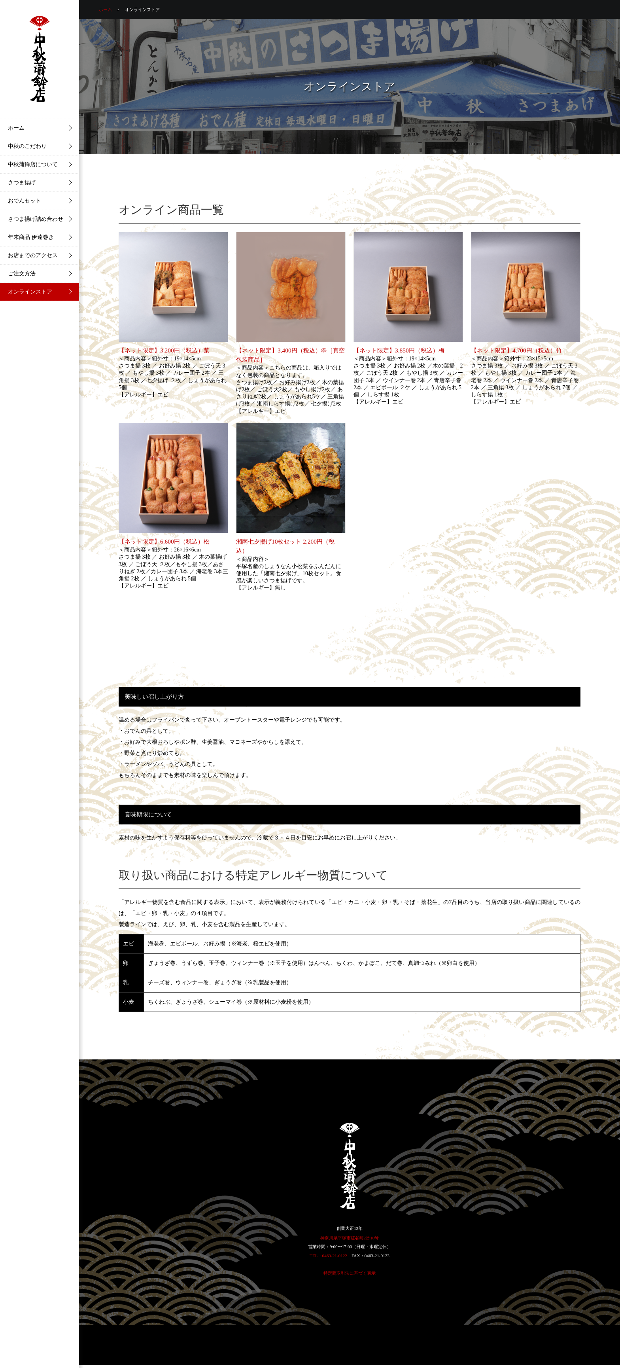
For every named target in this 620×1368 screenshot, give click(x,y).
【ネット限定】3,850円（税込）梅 (398, 350)
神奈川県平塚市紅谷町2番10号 (349, 1237)
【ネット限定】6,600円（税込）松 (164, 541)
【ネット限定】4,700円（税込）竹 (516, 350)
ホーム (105, 9)
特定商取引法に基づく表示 (349, 1273)
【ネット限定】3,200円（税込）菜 (164, 350)
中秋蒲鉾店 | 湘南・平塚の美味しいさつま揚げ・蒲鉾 (39, 59)
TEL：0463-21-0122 (328, 1255)
